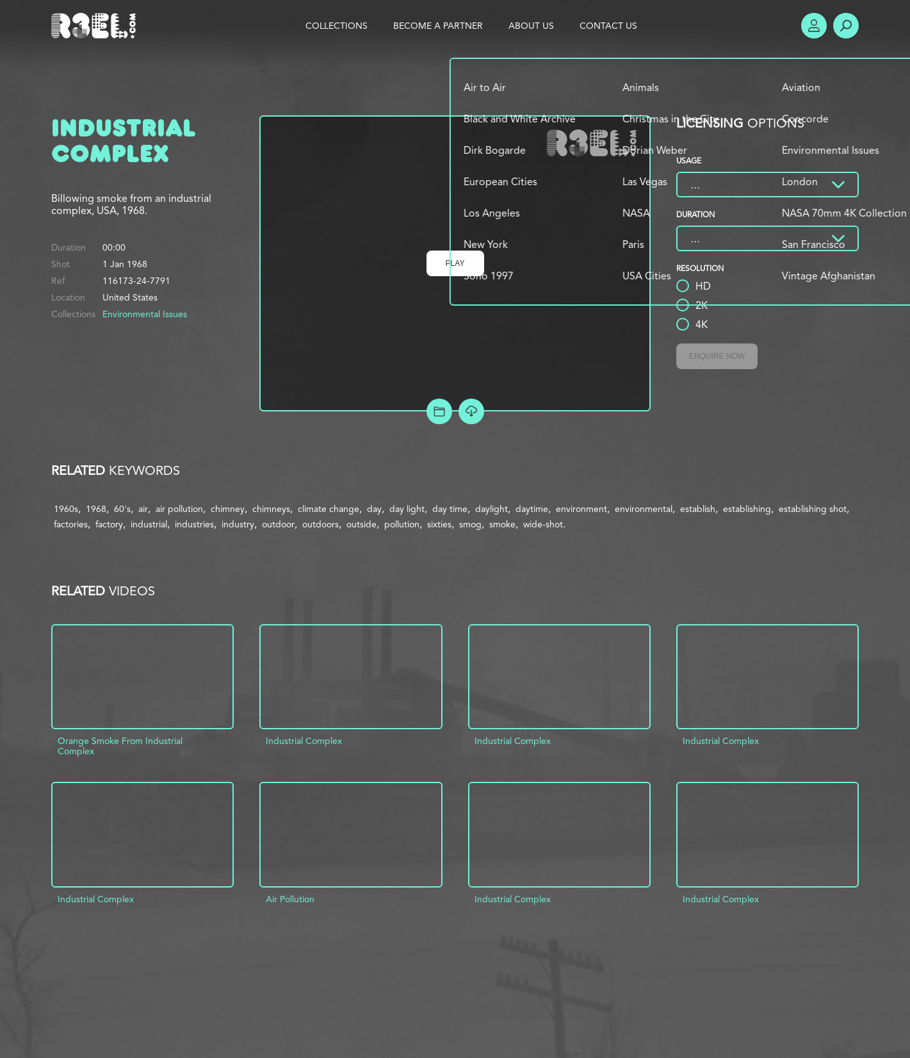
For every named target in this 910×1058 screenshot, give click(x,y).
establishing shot (813, 509)
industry (238, 524)
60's (122, 509)
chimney (228, 509)
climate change (328, 509)
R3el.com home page (96, 25)
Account (814, 25)
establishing (747, 509)
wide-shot (543, 524)
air (143, 509)
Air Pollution (290, 899)
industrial (149, 524)
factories (71, 524)
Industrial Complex (304, 741)
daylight (491, 509)
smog (470, 524)
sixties (439, 524)
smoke (502, 524)
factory (109, 524)
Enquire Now (717, 356)
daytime (532, 509)
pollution (401, 524)
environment (581, 509)
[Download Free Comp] (471, 411)
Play (455, 263)
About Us (531, 26)
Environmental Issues (144, 314)
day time (449, 509)
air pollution (179, 509)
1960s (66, 509)
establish (697, 509)
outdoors (320, 524)
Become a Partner (438, 26)
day (374, 509)
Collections (336, 26)
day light (407, 509)
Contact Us (608, 26)
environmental (643, 509)
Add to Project (439, 411)
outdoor (278, 524)
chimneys (271, 509)
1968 (96, 509)
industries (194, 524)
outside (361, 524)
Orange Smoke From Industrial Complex (120, 746)
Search (846, 25)
